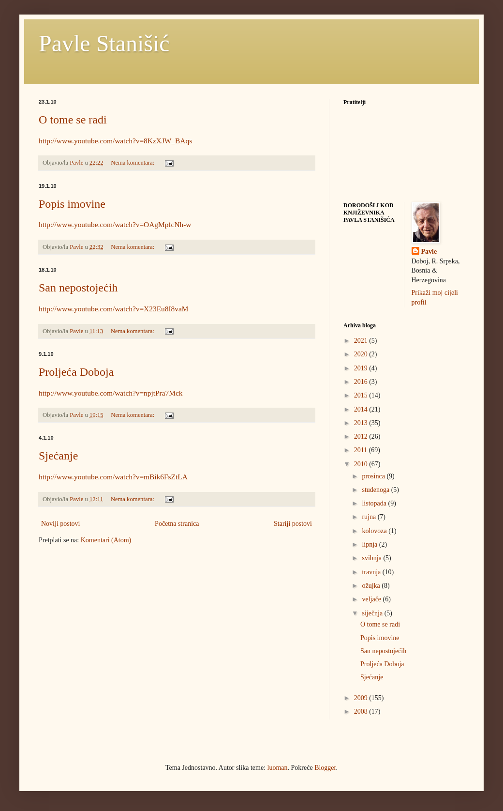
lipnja (370, 544)
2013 (362, 423)
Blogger (325, 767)
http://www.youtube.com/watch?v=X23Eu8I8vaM (113, 309)
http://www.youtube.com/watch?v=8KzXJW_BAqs (115, 141)
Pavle (429, 251)
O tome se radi (73, 119)
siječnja (373, 613)
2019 (362, 368)
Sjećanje (58, 455)
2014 (362, 409)
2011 (361, 450)
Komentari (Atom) (106, 540)
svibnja (372, 558)
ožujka (372, 585)
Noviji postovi (60, 523)
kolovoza (375, 531)
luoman (277, 767)
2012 (362, 436)
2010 (362, 464)
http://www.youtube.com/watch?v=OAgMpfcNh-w (115, 224)
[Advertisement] (111, 619)
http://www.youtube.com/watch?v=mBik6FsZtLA (113, 477)
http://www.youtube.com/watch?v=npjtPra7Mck (111, 393)
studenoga (376, 489)
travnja (372, 572)
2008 (362, 711)
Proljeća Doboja (76, 372)
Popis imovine (72, 204)
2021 (362, 340)
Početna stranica (177, 523)
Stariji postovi (293, 523)
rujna (369, 516)
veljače (372, 599)
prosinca (374, 476)
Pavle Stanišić (104, 43)
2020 (362, 354)
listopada (375, 503)
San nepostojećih (78, 287)
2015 (362, 395)
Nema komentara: (133, 162)
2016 (362, 381)
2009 (362, 698)
